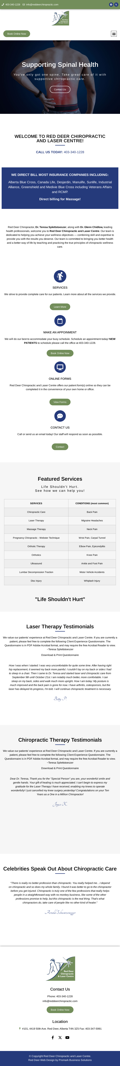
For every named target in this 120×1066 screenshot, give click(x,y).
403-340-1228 (74, 152)
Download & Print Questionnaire (60, 655)
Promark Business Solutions (75, 1060)
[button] (114, 34)
